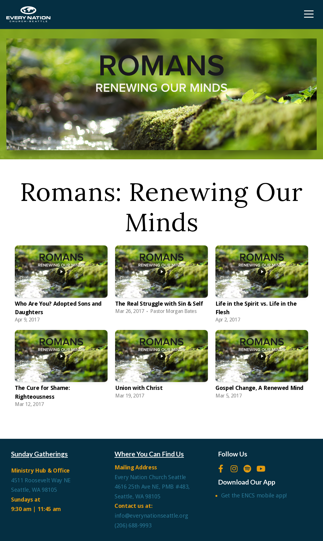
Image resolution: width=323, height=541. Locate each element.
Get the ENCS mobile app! (254, 495)
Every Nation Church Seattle (151, 477)
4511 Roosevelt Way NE (41, 480)
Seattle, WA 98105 (34, 489)
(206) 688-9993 (133, 525)
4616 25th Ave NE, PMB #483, (153, 486)
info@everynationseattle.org (151, 515)
